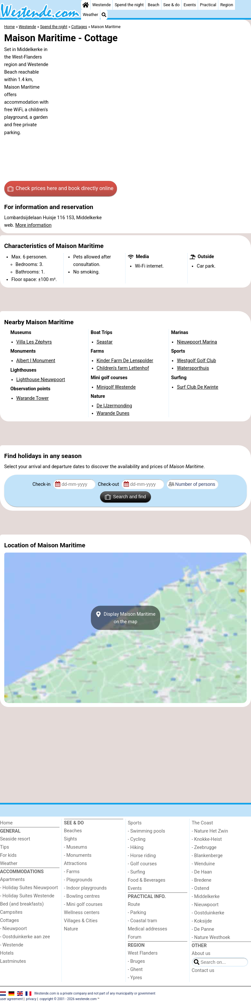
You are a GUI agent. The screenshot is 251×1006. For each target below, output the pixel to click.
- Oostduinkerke (208, 913)
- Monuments (78, 855)
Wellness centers (82, 912)
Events (190, 4)
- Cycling (136, 839)
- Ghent (135, 969)
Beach (153, 4)
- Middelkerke (206, 896)
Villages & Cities (81, 921)
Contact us (203, 970)
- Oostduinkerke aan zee (25, 937)
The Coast (202, 823)
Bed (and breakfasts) (22, 904)
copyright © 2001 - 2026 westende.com (68, 999)
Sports (135, 823)
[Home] (85, 5)
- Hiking (135, 847)
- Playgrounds (78, 880)
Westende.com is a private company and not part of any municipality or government (95, 993)
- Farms (72, 871)
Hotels (7, 953)
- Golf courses (142, 864)
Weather (90, 14)
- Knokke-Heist (207, 839)
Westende (101, 4)
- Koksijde (202, 921)
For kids (8, 855)
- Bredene (201, 880)
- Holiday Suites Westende (27, 896)
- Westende (11, 945)
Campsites (11, 912)
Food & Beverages (146, 880)
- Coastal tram (142, 921)
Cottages (9, 920)
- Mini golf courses (83, 904)
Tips (4, 847)
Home (6, 823)
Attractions (75, 863)
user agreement (11, 999)
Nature (71, 929)
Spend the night (129, 4)
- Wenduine (203, 864)
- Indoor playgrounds (85, 888)
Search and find (125, 497)
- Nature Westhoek (211, 937)
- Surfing (136, 872)
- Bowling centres (82, 896)
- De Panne (203, 929)
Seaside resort (15, 839)
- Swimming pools (146, 831)
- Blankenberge (207, 855)
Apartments (12, 879)
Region (226, 4)
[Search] (104, 15)
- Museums (75, 847)
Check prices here (60, 188)
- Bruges (136, 961)
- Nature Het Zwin (210, 831)
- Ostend (200, 888)
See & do (171, 4)
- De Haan (202, 872)
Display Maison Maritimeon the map (125, 617)
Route (134, 904)
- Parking (137, 912)
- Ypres (135, 977)
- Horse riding (142, 855)
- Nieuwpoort (13, 928)
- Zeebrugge (204, 847)
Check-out (109, 484)
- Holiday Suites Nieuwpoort (29, 888)
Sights (70, 839)
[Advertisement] (125, 299)
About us (201, 953)
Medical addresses (147, 929)
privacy (31, 999)
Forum (134, 937)
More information (33, 225)
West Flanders (143, 953)
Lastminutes (13, 961)
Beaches (73, 831)
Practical (208, 4)
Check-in (42, 484)
